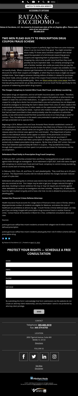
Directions (39, 343)
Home (22, 2)
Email (33, 2)
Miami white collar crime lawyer (55, 80)
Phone (9, 278)
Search (43, 2)
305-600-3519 (39, 31)
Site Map (39, 366)
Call (27, 2)
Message (9, 287)
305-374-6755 (41, 327)
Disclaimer (39, 368)
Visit (38, 2)
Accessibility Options (39, 10)
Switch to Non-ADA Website (39, 6)
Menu (53, 2)
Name (8, 261)
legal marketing (37, 384)
